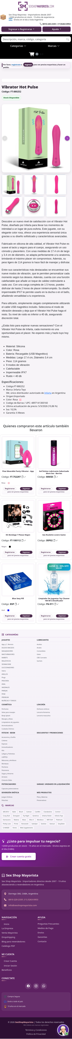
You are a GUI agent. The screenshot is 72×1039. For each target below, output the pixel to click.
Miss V (31, 820)
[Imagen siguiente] (67, 138)
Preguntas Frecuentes (48, 923)
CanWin (37, 812)
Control (57, 812)
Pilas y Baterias (42, 797)
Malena (16, 820)
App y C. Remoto (7, 644)
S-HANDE (6, 828)
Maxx (24, 820)
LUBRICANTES (43, 640)
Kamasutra (6, 820)
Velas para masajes (8, 712)
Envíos (41, 932)
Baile (14, 812)
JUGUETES (6, 640)
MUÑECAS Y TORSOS (9, 701)
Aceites (39, 644)
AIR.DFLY (6, 812)
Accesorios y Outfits (8, 737)
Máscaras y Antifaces (9, 760)
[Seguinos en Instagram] (36, 986)
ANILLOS (5, 674)
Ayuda (55, 29)
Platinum (59, 820)
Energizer (16, 816)
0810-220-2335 (15, 899)
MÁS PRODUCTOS (44, 792)
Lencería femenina (43, 712)
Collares (4, 740)
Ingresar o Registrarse (21, 29)
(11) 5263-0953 (31, 899)
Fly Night (26, 816)
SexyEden (61, 824)
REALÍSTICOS (6, 661)
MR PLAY (50, 820)
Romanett (24, 824)
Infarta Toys (59, 816)
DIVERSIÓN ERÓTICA (10, 792)
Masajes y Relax (7, 719)
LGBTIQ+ (5, 757)
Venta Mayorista (10, 932)
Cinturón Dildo (7, 780)
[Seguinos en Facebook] (28, 986)
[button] (67, 39)
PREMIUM (5, 697)
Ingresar (26, 488)
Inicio (5, 924)
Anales (39, 648)
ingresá (28, 64)
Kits (3, 750)
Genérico (36, 816)
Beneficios (7, 969)
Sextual (52, 824)
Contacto (42, 941)
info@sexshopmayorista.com (22, 905)
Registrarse (10, 488)
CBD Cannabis (42, 658)
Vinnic (15, 828)
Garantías (42, 937)
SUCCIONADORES (8, 667)
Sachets (39, 661)
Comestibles (41, 651)
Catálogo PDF (8, 946)
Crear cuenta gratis (18, 856)
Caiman (29, 812)
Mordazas (5, 764)
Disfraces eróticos (43, 709)
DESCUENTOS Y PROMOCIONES (50, 733)
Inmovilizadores (7, 747)
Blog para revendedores (13, 941)
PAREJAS (4, 691)
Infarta (47, 392)
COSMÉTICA (7, 704)
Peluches (5, 800)
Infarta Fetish (46, 816)
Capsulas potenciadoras (10, 789)
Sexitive (43, 824)
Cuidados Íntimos (8, 729)
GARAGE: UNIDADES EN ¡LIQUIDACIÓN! (53, 784)
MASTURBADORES (8, 654)
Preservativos (41, 800)
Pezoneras (5, 770)
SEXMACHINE (6, 664)
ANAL (4, 684)
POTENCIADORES (9, 784)
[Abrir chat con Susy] (63, 1030)
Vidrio (4, 671)
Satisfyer (35, 824)
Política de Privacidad (36, 1034)
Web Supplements (26, 828)
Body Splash (6, 716)
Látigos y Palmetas (8, 754)
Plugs (4, 677)
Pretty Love (7, 824)
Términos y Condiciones (36, 1030)
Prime (16, 824)
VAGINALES (6, 687)
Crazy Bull (6, 816)
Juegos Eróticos (7, 797)
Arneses (4, 777)
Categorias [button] (18, 46)
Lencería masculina (43, 716)
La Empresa (7, 928)
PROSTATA (5, 681)
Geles (39, 654)
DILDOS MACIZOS (8, 648)
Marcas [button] (54, 46)
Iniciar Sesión (9, 965)
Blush (21, 812)
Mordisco (40, 820)
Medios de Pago (45, 928)
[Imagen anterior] (4, 138)
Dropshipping (8, 937)
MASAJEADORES (7, 651)
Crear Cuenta (9, 961)
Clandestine (48, 812)
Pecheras (5, 767)
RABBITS (5, 658)
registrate (16, 64)
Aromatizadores (7, 725)
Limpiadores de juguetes (10, 722)
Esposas (4, 744)
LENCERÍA (41, 704)
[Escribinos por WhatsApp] (44, 986)
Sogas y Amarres (7, 774)
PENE (3, 694)
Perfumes (5, 709)
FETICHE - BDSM (8, 733)
